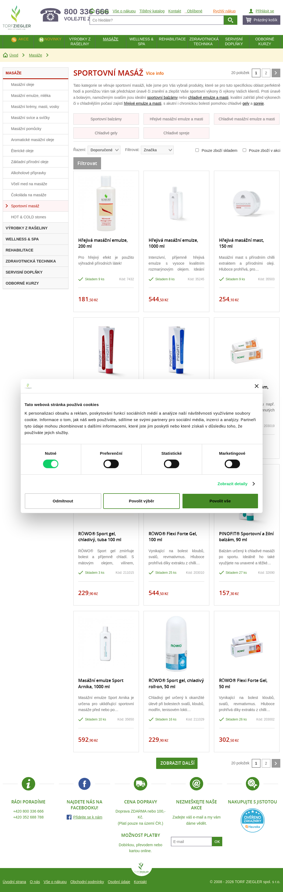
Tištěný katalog (152, 11)
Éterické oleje (22, 151)
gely (245, 103)
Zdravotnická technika (203, 41)
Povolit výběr (141, 501)
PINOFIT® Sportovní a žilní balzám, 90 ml (246, 537)
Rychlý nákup (224, 11)
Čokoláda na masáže (28, 195)
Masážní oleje (22, 84)
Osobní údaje (119, 882)
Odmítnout (63, 501)
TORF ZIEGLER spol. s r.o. (141, 869)
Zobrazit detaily (232, 483)
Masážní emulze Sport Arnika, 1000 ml (100, 683)
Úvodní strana (14, 882)
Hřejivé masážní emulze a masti (176, 119)
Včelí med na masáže (29, 184)
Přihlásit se (265, 11)
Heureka (253, 820)
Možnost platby (140, 835)
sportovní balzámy (162, 97)
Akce (23, 39)
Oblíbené (193, 11)
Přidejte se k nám (87, 817)
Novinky (53, 39)
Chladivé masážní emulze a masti (246, 119)
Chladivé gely (106, 133)
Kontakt (140, 882)
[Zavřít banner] (257, 386)
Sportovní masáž (25, 206)
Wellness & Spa (141, 41)
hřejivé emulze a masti (142, 103)
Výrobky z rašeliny (80, 41)
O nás (35, 882)
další (276, 73)
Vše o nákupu (55, 882)
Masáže (35, 55)
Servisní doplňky (234, 41)
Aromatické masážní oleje (32, 140)
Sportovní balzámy (106, 119)
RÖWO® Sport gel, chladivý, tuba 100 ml (99, 537)
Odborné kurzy (264, 41)
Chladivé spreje (176, 133)
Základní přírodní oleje (29, 162)
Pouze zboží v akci (261, 150)
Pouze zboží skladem (216, 150)
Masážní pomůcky (26, 129)
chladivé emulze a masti (208, 97)
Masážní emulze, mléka (31, 95)
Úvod (13, 55)
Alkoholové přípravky (28, 173)
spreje (258, 103)
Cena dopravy (140, 802)
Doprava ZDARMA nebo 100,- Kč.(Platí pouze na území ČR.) (141, 817)
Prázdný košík (265, 20)
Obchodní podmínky (87, 882)
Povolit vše (220, 501)
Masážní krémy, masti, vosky (35, 106)
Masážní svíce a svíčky (30, 118)
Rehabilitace (172, 39)
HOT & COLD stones (28, 217)
